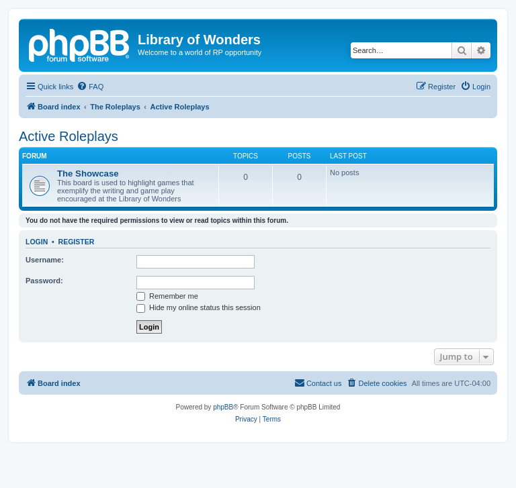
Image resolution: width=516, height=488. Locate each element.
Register (76, 242)
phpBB (223, 407)
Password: (44, 281)
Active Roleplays (68, 136)
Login (37, 242)
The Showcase (88, 173)
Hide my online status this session (198, 307)
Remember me (167, 296)
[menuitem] (90, 87)
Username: (45, 260)
